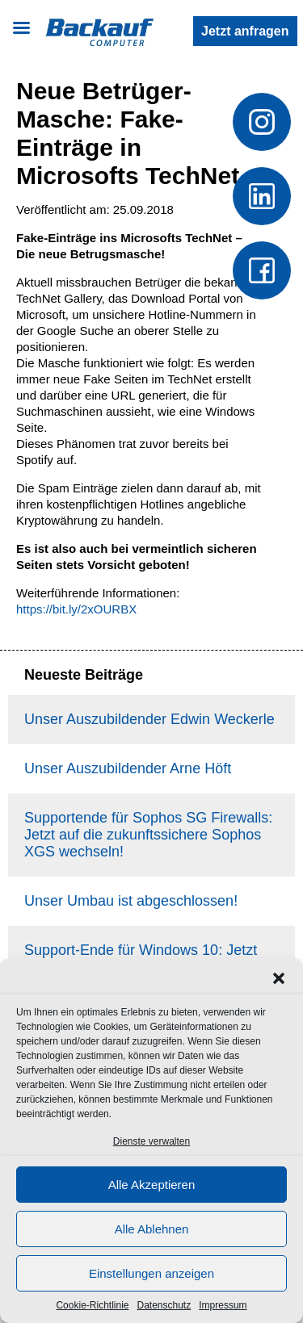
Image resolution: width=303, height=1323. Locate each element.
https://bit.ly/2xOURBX (76, 609)
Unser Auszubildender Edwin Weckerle (149, 719)
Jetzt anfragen (244, 31)
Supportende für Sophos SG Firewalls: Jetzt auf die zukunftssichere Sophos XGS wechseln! (148, 835)
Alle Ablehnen (152, 1229)
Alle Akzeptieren (152, 1184)
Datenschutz (164, 1305)
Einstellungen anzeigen (151, 1273)
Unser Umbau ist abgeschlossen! (131, 901)
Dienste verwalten (151, 1141)
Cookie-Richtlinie (92, 1305)
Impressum (222, 1305)
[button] (279, 978)
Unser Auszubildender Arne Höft (127, 768)
